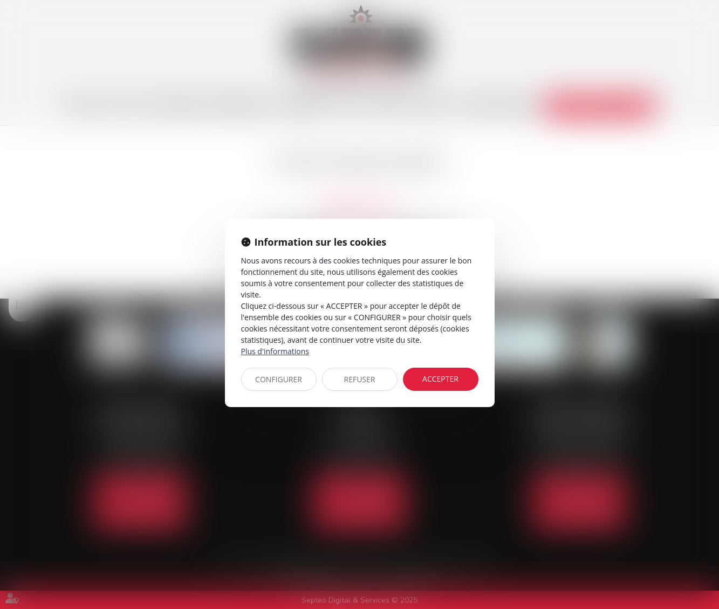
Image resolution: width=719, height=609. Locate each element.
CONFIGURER (278, 379)
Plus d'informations (275, 351)
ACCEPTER (440, 379)
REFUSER (359, 379)
